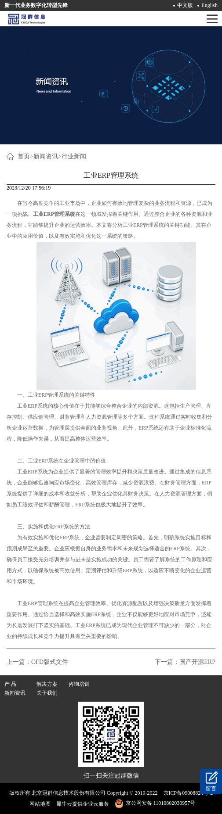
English (209, 5)
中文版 (185, 5)
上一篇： (37, 662)
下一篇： (185, 662)
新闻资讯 (45, 156)
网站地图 (39, 804)
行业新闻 (74, 156)
